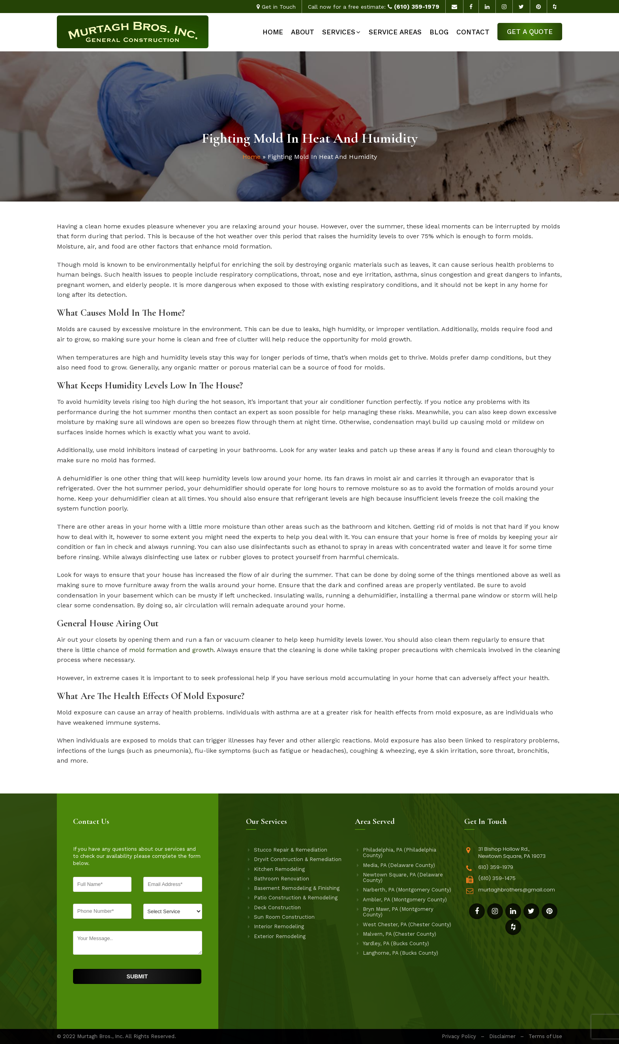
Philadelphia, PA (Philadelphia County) (399, 852)
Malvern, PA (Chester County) (399, 934)
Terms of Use (545, 1036)
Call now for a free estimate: (373, 6)
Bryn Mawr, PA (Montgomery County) (398, 912)
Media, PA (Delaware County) (399, 865)
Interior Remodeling (279, 926)
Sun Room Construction (284, 917)
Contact (473, 32)
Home (273, 32)
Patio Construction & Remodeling (296, 898)
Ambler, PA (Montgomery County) (405, 900)
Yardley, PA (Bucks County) (396, 943)
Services (338, 32)
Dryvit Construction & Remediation (297, 859)
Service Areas (395, 32)
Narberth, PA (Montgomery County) (407, 890)
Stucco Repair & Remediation (290, 850)
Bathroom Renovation (281, 879)
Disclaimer (502, 1036)
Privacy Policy (459, 1036)
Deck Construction (277, 907)
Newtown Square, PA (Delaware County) (403, 877)
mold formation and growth (171, 650)
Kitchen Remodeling (279, 869)
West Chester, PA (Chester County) (407, 924)
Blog (439, 32)
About (302, 32)
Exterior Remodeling (280, 936)
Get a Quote (530, 32)
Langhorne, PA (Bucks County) (400, 953)
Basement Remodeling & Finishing (297, 888)
